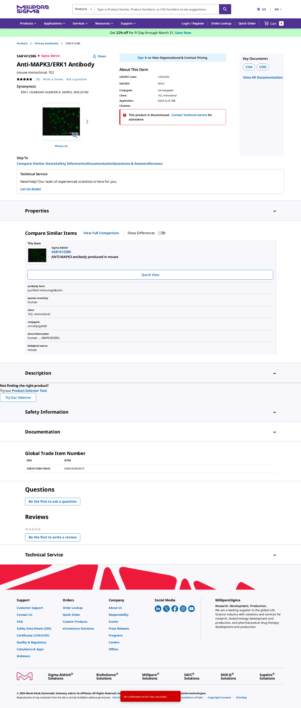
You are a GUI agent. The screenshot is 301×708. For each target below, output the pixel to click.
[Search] (225, 9)
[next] (87, 122)
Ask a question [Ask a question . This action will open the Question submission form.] (76, 79)
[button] (193, 23)
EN (279, 9)
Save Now (183, 32)
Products (22, 43)
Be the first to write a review (54, 538)
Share (99, 56)
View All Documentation (263, 77)
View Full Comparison (101, 233)
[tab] (26, 43)
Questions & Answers (131, 163)
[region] (61, 122)
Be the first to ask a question (53, 501)
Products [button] (81, 9)
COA (249, 67)
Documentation (100, 163)
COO (263, 67)
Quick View (150, 274)
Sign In (142, 58)
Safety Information (71, 163)
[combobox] (151, 9)
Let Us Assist (30, 189)
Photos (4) (61, 146)
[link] (38, 607)
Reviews (156, 163)
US (261, 9)
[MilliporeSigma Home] (33, 9)
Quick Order (247, 23)
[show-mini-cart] (274, 23)
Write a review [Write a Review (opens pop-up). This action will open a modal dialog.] (53, 79)
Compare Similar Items (36, 163)
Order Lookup (221, 23)
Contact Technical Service (189, 115)
